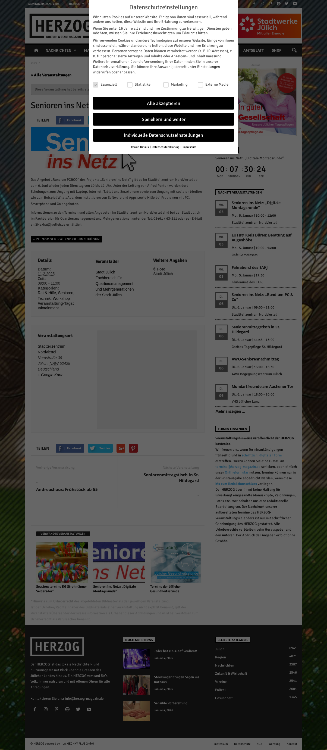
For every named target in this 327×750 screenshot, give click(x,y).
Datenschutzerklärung (111, 66)
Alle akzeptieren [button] (163, 102)
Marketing (175, 84)
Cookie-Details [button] (140, 146)
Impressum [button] (189, 146)
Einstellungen (208, 66)
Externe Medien (214, 84)
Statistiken (140, 84)
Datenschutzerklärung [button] (166, 146)
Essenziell (105, 84)
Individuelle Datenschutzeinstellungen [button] (163, 135)
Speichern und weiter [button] (163, 119)
